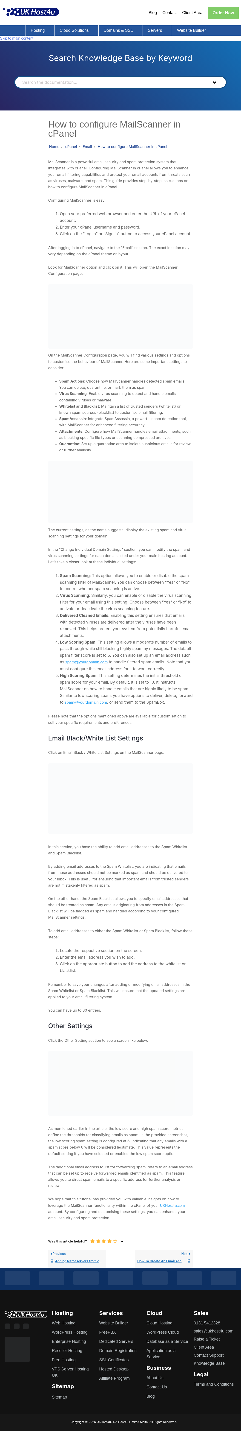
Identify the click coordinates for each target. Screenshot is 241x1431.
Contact (169, 12)
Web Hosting (64, 1323)
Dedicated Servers (116, 1341)
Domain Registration (118, 1350)
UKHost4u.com (172, 1205)
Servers (155, 30)
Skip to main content (16, 38)
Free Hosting (64, 1360)
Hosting (38, 30)
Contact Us (156, 1387)
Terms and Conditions (214, 1384)
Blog (153, 12)
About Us (155, 1378)
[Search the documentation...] (112, 82)
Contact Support (209, 1355)
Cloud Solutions (74, 30)
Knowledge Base (209, 1363)
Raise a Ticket (207, 1339)
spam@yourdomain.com (86, 662)
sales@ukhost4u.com (213, 1331)
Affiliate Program (114, 1378)
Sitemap (59, 1397)
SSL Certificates (114, 1360)
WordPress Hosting (70, 1332)
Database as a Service (167, 1341)
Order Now (223, 12)
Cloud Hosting (159, 1323)
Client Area (192, 12)
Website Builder (191, 30)
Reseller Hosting (67, 1350)
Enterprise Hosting (69, 1341)
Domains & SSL (118, 30)
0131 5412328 (207, 1323)
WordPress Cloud (162, 1332)
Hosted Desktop (114, 1369)
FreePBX (107, 1332)
